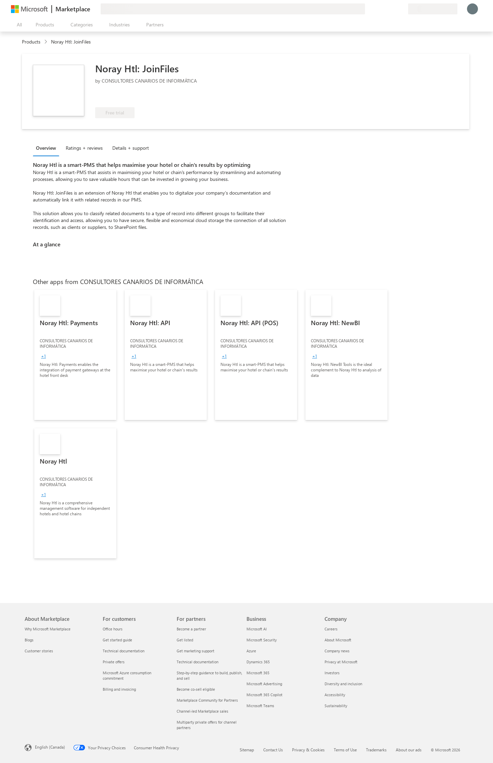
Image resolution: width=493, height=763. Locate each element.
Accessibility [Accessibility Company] (335, 694)
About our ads (408, 749)
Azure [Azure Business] (251, 650)
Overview (46, 148)
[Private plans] (402, 9)
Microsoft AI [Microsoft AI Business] (256, 628)
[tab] (48, 147)
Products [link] (31, 41)
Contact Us (273, 749)
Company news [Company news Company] (337, 650)
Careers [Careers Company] (331, 628)
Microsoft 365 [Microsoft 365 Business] (257, 672)
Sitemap (247, 749)
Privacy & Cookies (308, 749)
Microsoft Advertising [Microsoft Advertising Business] (264, 683)
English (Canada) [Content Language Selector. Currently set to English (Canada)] (50, 747)
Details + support (130, 148)
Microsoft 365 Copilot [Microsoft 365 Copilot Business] (264, 694)
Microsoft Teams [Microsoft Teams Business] (260, 705)
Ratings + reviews (84, 148)
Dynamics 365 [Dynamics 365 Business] (258, 661)
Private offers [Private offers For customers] (114, 661)
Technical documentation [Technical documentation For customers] (123, 650)
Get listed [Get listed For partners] (185, 639)
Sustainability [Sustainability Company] (336, 705)
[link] (75, 355)
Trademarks (376, 749)
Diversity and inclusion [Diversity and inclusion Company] (343, 683)
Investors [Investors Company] (332, 672)
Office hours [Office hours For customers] (113, 628)
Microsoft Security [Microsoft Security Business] (261, 639)
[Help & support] (386, 9)
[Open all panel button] (18, 25)
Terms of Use (345, 749)
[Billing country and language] (432, 8)
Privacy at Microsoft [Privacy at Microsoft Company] (341, 661)
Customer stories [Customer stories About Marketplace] (39, 650)
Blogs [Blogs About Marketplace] (29, 639)
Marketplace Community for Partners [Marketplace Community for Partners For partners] (207, 700)
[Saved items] (394, 9)
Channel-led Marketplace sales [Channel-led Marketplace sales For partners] (202, 711)
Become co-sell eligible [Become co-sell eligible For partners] (196, 689)
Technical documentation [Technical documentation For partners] (197, 661)
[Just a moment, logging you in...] (472, 8)
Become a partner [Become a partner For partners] (191, 628)
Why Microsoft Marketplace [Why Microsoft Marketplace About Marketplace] (48, 628)
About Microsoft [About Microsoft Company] (338, 639)
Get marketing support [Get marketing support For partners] (195, 650)
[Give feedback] (378, 9)
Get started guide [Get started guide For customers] (117, 639)
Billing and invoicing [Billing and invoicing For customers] (119, 689)
